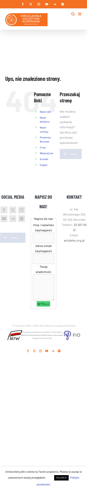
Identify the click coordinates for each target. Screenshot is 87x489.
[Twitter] (12, 209)
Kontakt (44, 159)
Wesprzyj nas (46, 153)
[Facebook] (4, 209)
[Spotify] (21, 218)
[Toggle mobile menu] (80, 14)
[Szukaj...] (71, 154)
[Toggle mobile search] (73, 14)
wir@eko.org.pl (74, 240)
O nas (43, 147)
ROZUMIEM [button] (61, 477)
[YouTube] (4, 218)
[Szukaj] (65, 154)
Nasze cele (45, 111)
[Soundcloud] (12, 218)
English (44, 164)
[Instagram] (21, 209)
